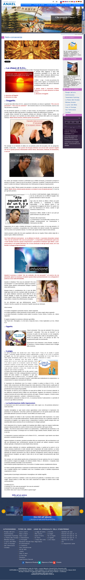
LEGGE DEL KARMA (52, 4)
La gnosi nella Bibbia (71, 104)
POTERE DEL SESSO (39, 4)
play (71, 122)
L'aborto (21, 551)
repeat (71, 127)
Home (62, 34)
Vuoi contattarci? (69, 37)
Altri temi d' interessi (72, 89)
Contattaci (68, 112)
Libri (62, 541)
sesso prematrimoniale (25, 547)
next (75, 122)
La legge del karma (40, 531)
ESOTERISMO (77, 4)
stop (79, 122)
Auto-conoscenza (79, 34)
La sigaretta (50, 537)
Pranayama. (22, 557)
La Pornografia (23, 539)
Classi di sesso (23, 553)
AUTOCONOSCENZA (26, 4)
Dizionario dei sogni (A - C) (69, 533)
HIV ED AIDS (22, 549)
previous (67, 122)
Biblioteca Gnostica (70, 102)
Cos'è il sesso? (23, 531)
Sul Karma (37, 537)
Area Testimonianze (70, 109)
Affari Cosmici (38, 533)
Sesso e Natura (23, 533)
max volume (79, 118)
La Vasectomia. (23, 545)
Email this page (19, 496)
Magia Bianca (38, 541)
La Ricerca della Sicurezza (72, 99)
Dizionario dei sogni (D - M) (69, 535)
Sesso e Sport (23, 535)
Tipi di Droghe (51, 535)
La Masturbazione (24, 537)
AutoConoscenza (69, 94)
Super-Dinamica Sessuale (26, 559)
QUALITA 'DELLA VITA (65, 4)
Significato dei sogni (66, 531)
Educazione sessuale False (26, 541)
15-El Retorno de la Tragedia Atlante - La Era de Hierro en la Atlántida (72, 143)
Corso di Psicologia (70, 58)
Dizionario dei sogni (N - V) (68, 537)
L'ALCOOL (50, 531)
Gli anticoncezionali (24, 543)
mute (65, 118)
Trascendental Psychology (72, 97)
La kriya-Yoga (23, 555)
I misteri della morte (40, 539)
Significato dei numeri (67, 539)
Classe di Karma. (39, 535)
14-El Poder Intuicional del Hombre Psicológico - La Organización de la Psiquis (71, 137)
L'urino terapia (51, 539)
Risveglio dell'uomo (70, 92)
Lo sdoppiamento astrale (68, 543)
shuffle (74, 127)
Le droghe (50, 533)
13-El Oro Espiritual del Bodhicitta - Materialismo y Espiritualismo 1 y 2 (71, 131)
